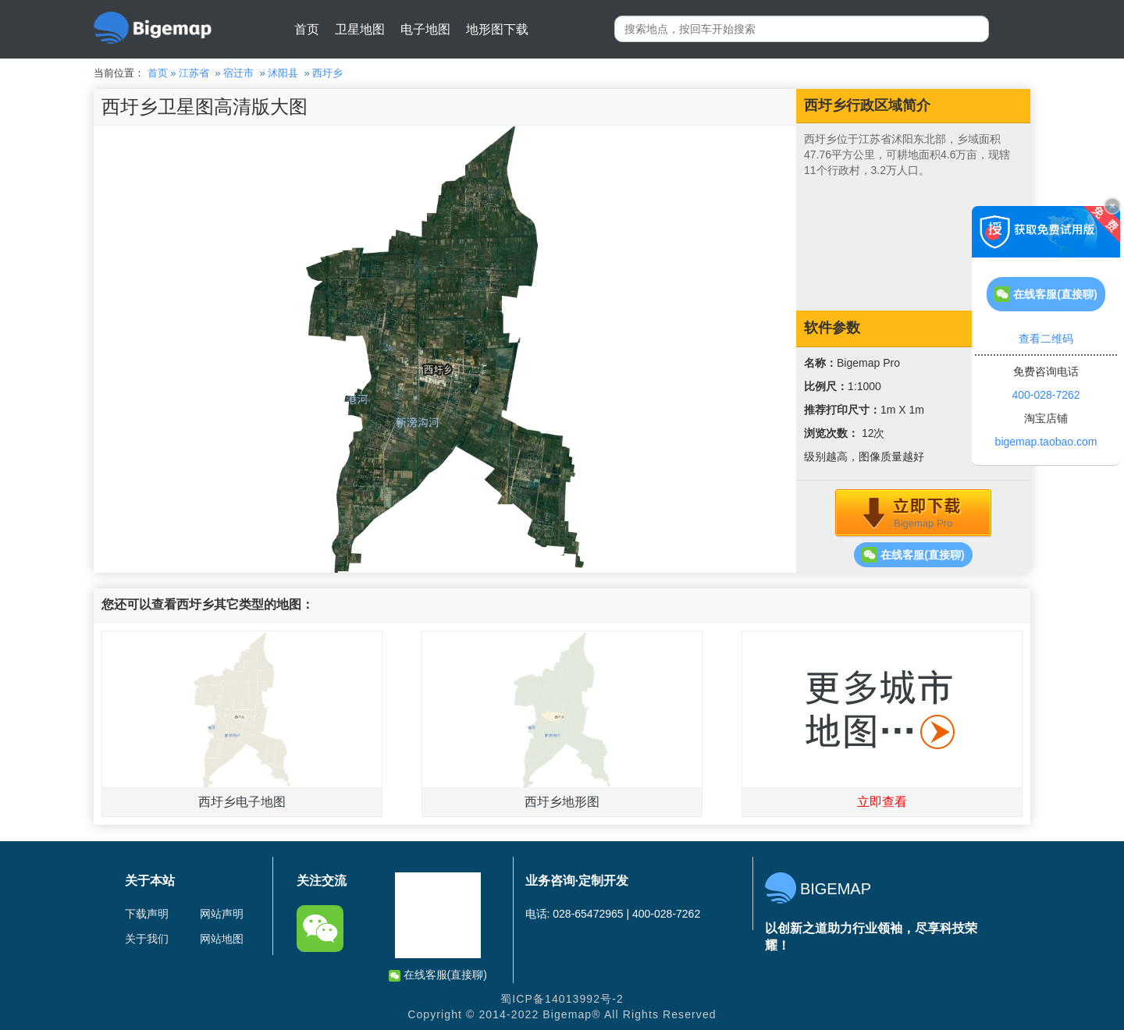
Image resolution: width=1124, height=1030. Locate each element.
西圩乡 (327, 73)
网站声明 (222, 913)
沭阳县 (283, 73)
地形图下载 (497, 29)
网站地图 (222, 938)
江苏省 (194, 73)
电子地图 (425, 29)
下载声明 (147, 913)
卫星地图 (360, 29)
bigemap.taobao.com (1046, 441)
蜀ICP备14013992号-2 (562, 999)
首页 (306, 29)
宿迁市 (238, 73)
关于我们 (147, 938)
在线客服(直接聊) (913, 555)
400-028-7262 (1046, 395)
